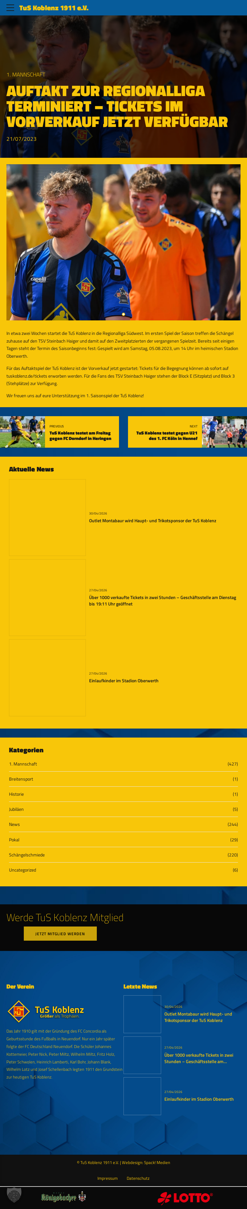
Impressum (107, 1179)
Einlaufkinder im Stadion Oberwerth (124, 680)
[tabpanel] (123, 242)
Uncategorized (22, 869)
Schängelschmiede (27, 854)
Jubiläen (16, 809)
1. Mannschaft (25, 74)
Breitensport (21, 778)
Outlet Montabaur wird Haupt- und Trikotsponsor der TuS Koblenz (152, 520)
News (14, 824)
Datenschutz (138, 1179)
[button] (14, 1195)
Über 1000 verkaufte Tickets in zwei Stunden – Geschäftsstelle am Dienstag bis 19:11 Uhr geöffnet (162, 600)
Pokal (14, 839)
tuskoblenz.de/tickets (26, 375)
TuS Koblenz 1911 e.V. (53, 7)
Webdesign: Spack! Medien (146, 1163)
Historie (16, 794)
